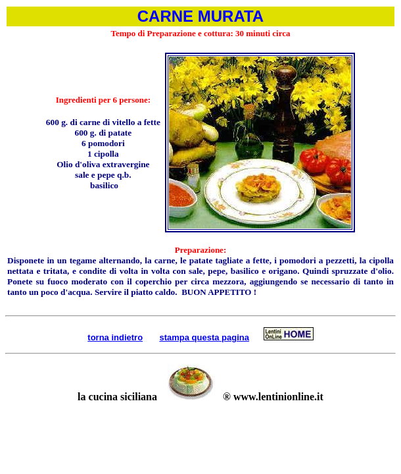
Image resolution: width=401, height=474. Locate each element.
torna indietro (115, 337)
